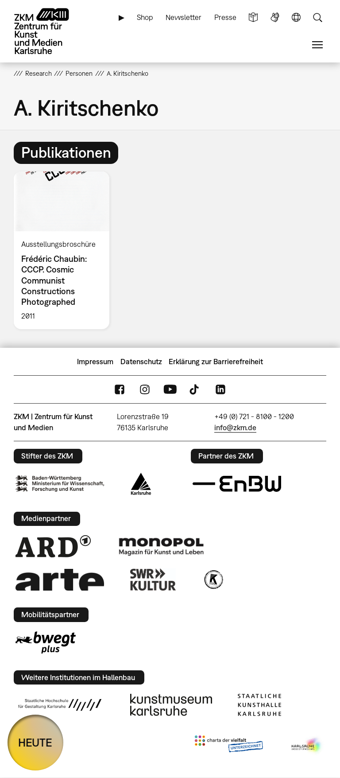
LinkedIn (220, 390)
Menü (317, 45)
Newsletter (183, 17)
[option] (65, 250)
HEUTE (35, 742)
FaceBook (119, 390)
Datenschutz (141, 361)
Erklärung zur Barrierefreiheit (216, 361)
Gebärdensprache (275, 17)
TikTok (195, 390)
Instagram (145, 390)
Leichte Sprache (253, 17)
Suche (317, 17)
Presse (225, 17)
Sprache (296, 17)
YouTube (170, 390)
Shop (145, 17)
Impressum (95, 361)
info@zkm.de (235, 427)
